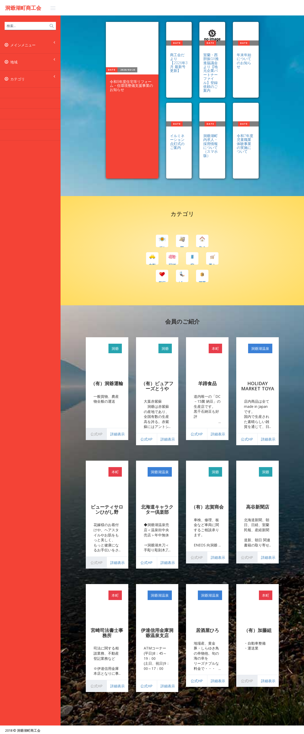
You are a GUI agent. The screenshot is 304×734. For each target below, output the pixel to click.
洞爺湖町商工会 (23, 7)
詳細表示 (117, 434)
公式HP (146, 439)
